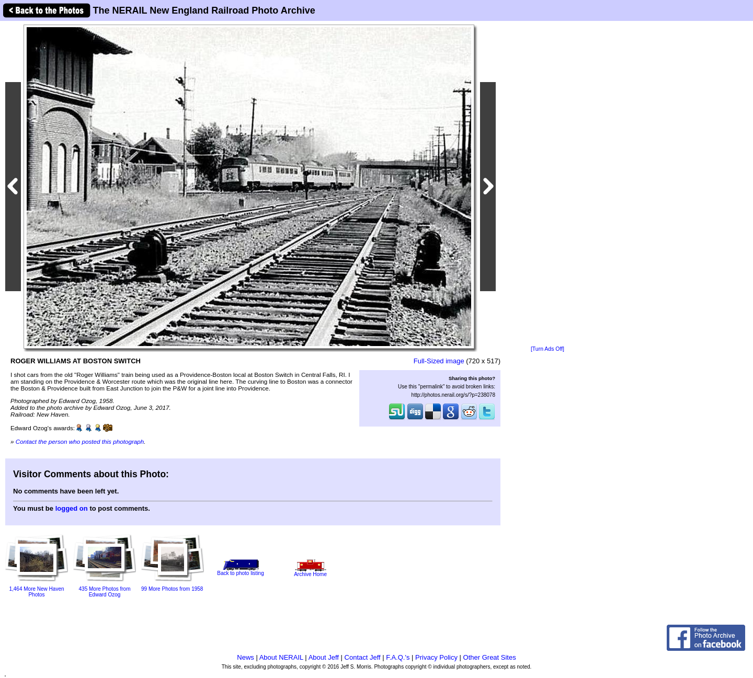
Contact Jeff (363, 657)
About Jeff (324, 657)
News (245, 657)
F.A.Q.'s (397, 657)
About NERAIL (281, 657)
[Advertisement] (547, 184)
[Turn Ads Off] (547, 349)
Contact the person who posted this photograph (80, 441)
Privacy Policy (436, 657)
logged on (71, 508)
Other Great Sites (489, 657)
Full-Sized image (439, 361)
